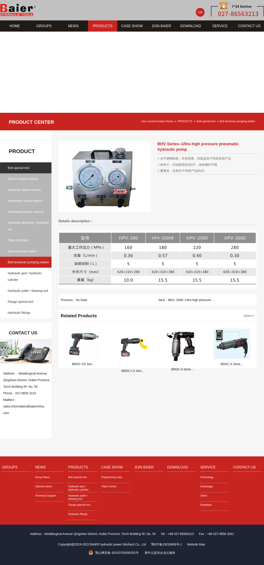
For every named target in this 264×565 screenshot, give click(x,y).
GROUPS (43, 26)
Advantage (206, 486)
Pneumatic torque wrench (25, 201)
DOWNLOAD (190, 26)
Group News (42, 477)
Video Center (109, 486)
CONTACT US (249, 26)
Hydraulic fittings (19, 312)
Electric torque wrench (23, 179)
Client (203, 495)
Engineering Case (111, 477)
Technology (207, 477)
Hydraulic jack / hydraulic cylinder (25, 276)
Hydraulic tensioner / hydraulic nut (28, 226)
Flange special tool (20, 301)
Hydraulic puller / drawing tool (28, 290)
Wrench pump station (22, 251)
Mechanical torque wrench (26, 211)
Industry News (43, 486)
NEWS (73, 26)
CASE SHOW (132, 26)
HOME (14, 26)
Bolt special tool (206, 121)
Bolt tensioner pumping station (237, 121)
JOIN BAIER (161, 26)
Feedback (206, 504)
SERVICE (220, 26)
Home (169, 121)
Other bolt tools (18, 240)
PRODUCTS (103, 26)
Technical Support (45, 495)
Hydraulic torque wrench (24, 190)
